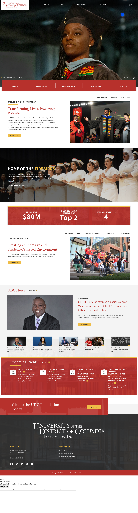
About (46, 5)
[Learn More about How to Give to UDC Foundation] (69, 85)
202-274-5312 (19, 457)
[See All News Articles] (33, 290)
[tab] (101, 98)
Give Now (94, 407)
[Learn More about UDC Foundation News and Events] (95, 85)
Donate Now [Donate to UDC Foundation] (14, 135)
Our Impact (14, 262)
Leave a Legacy (82, 5)
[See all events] (46, 361)
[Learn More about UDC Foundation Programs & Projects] (42, 85)
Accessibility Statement (65, 453)
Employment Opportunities (66, 456)
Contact (103, 5)
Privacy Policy (62, 450)
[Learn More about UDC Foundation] (15, 85)
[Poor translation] (6, 486)
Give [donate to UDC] (62, 5)
